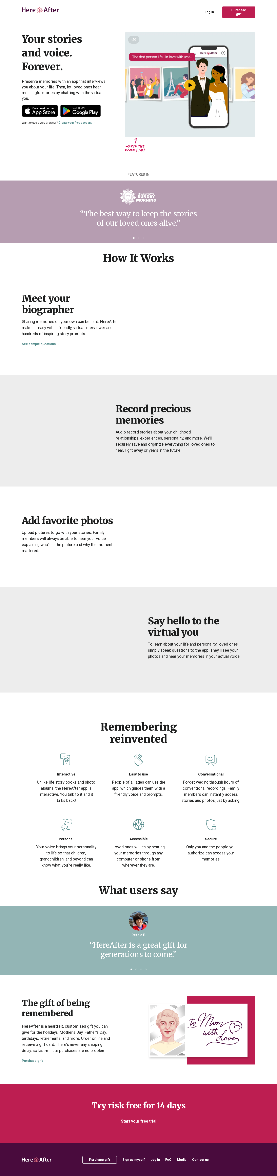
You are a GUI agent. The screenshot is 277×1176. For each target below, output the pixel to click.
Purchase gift (238, 12)
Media (181, 1160)
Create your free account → (76, 122)
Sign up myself (133, 1160)
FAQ (168, 1160)
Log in (209, 12)
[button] (134, 238)
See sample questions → (41, 344)
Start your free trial (138, 1121)
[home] (41, 12)
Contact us (200, 1160)
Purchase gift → (34, 1061)
